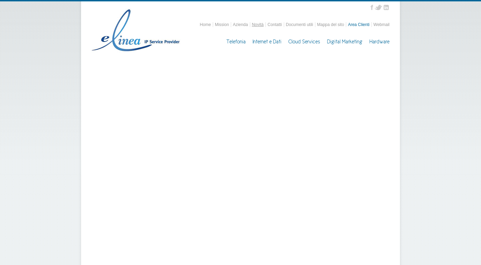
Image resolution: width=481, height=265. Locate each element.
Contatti (275, 24)
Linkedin (386, 7)
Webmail (382, 24)
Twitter (378, 7)
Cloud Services (304, 41)
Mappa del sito (330, 24)
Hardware (379, 41)
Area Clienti (358, 24)
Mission (222, 24)
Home (205, 24)
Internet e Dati (267, 41)
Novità (258, 24)
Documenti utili (299, 24)
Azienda (240, 24)
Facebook (371, 7)
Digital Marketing (344, 41)
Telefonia (236, 41)
